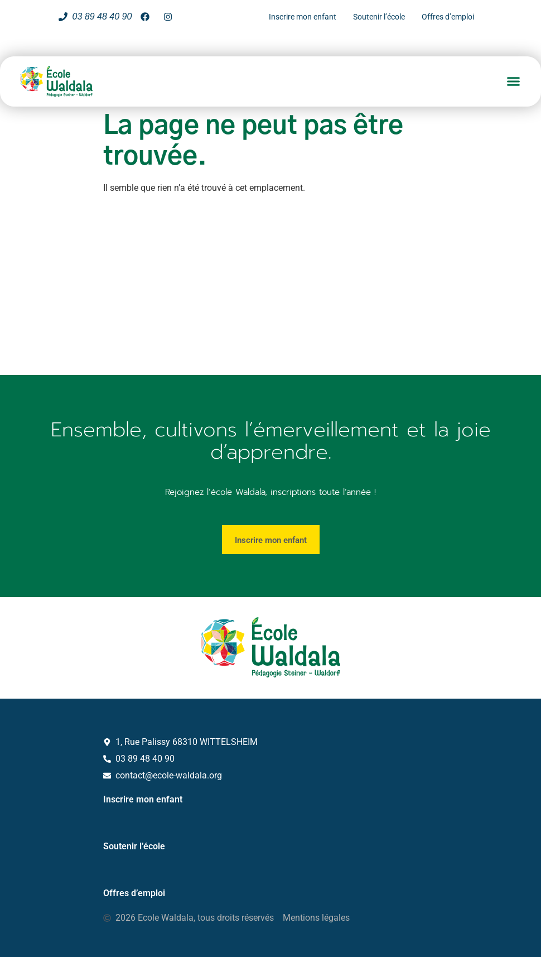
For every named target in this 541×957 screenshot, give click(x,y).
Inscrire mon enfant (142, 799)
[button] (513, 81)
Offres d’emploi (134, 893)
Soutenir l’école (134, 846)
